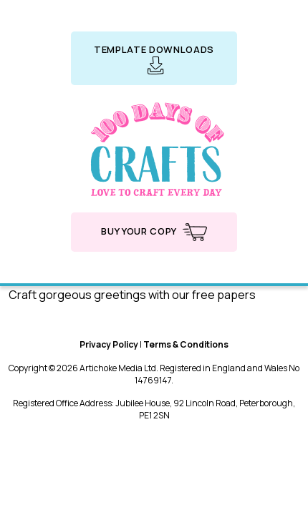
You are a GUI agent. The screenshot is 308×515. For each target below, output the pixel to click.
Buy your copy (153, 232)
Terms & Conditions (185, 344)
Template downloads (154, 58)
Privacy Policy (109, 344)
